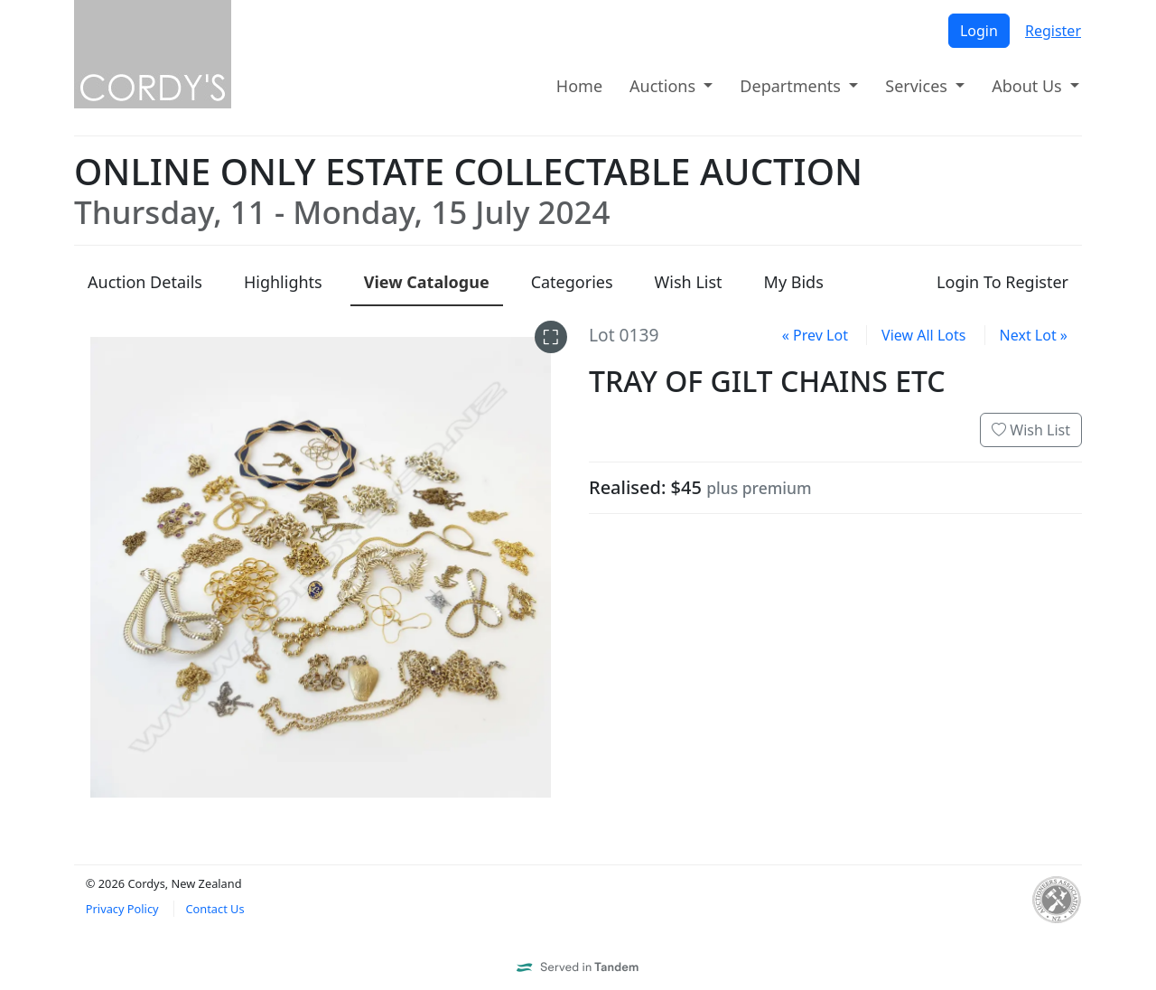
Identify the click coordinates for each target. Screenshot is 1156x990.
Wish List (1031, 430)
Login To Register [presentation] (1002, 282)
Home (579, 86)
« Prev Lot (815, 335)
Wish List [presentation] (688, 282)
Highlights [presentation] (283, 282)
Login (979, 31)
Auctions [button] (664, 86)
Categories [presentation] (572, 282)
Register (1053, 31)
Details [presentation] (145, 282)
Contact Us (214, 909)
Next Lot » (1033, 335)
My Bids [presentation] (794, 282)
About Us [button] (1029, 86)
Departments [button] (792, 86)
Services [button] (918, 86)
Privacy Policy (122, 909)
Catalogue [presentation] (426, 282)
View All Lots (923, 335)
